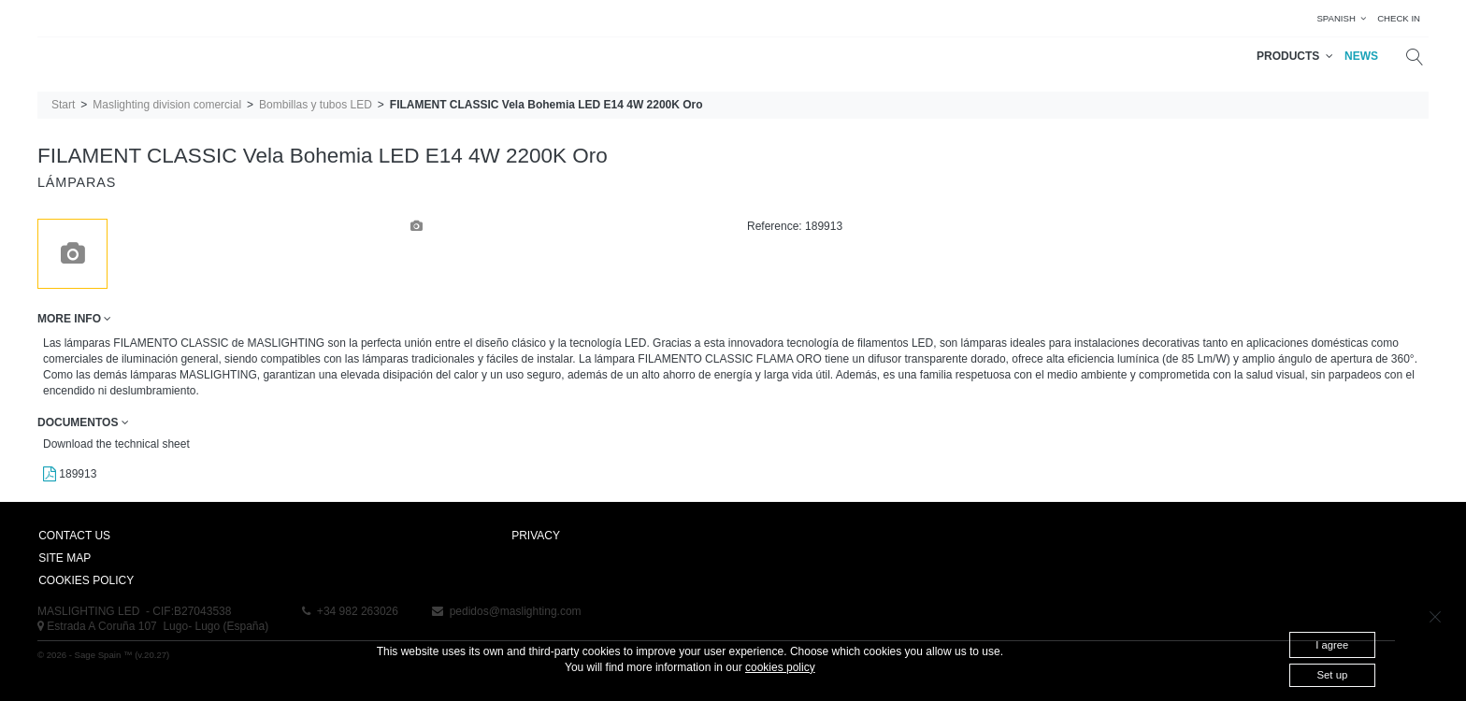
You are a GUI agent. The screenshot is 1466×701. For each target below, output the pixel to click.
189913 (69, 473)
